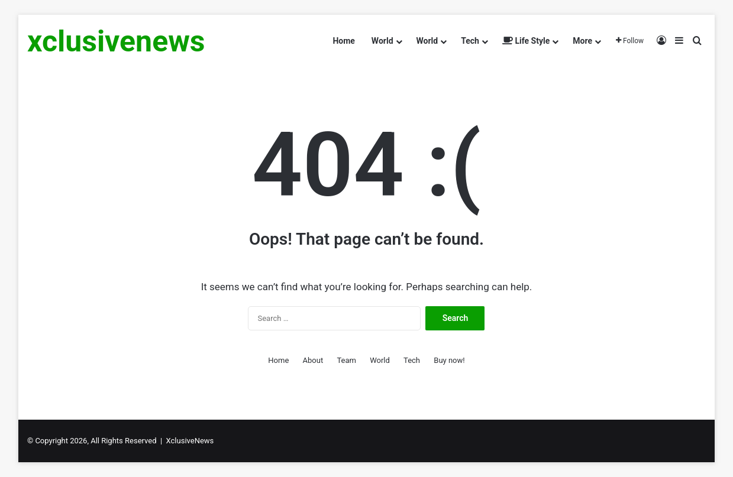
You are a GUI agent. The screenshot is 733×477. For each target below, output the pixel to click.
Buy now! (449, 360)
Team (346, 360)
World (382, 41)
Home (343, 41)
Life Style (526, 41)
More (582, 41)
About (313, 360)
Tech (470, 41)
